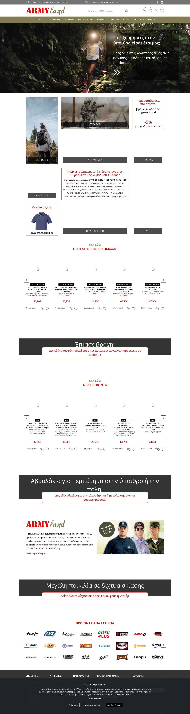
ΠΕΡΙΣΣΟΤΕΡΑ (95, 698)
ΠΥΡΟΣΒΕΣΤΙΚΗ (85, 19)
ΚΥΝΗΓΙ (126, 19)
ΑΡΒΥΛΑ (101, 19)
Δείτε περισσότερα (35, 553)
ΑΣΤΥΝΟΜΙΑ (54, 19)
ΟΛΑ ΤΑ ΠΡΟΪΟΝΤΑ (145, 19)
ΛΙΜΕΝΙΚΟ (69, 19)
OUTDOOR (114, 19)
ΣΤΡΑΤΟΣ (39, 19)
